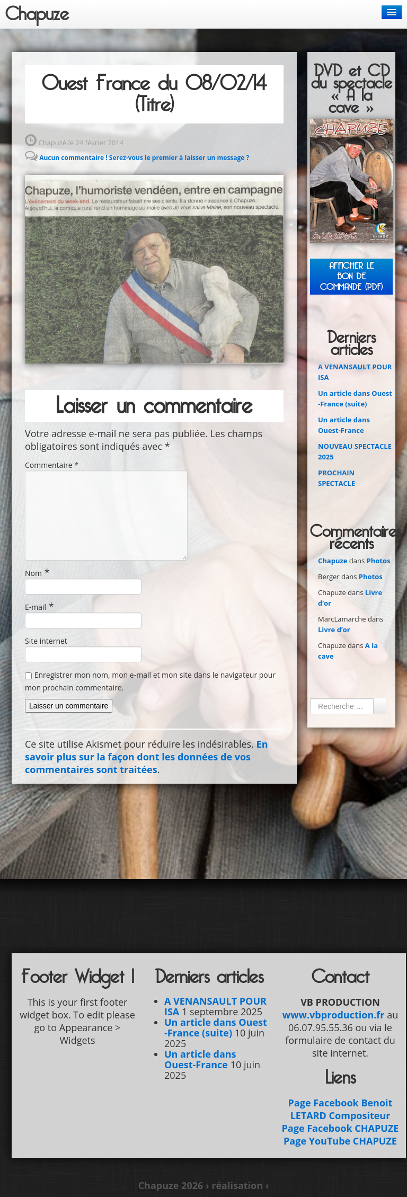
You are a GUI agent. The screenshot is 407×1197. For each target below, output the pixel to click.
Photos (379, 560)
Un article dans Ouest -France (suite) (215, 1027)
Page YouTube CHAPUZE (340, 1140)
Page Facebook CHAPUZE (340, 1128)
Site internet (46, 641)
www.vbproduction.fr (333, 1014)
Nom (33, 573)
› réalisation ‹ (237, 1185)
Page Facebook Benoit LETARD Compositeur (340, 1109)
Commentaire (51, 465)
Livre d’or (334, 629)
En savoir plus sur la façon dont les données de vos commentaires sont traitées (146, 757)
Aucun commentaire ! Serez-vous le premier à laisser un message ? (144, 157)
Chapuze (37, 14)
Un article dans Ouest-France (200, 1059)
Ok (379, 705)
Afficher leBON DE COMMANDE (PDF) (351, 276)
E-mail (35, 607)
